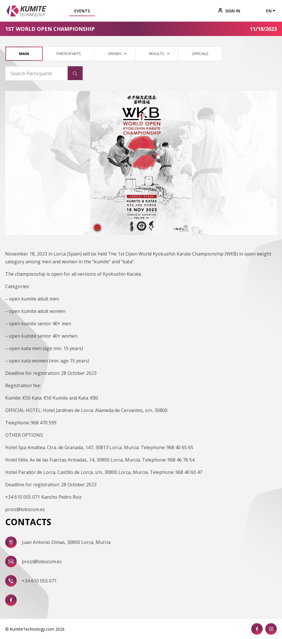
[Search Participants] (36, 73)
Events (82, 11)
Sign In (229, 11)
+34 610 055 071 (39, 581)
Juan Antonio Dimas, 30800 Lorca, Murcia (66, 542)
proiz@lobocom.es (42, 561)
